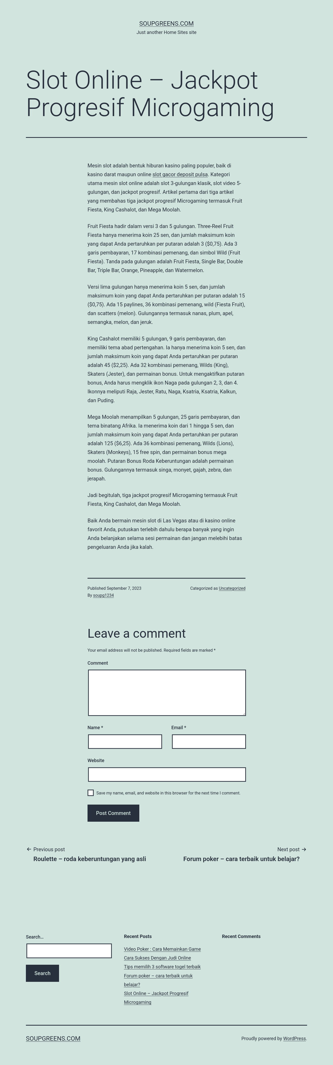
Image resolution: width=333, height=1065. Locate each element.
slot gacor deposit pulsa (180, 174)
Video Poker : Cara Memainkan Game (162, 949)
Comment (98, 663)
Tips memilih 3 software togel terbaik (162, 966)
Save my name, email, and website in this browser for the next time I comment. (168, 793)
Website (96, 760)
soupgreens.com (166, 23)
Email (178, 727)
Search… (35, 937)
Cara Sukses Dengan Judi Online (157, 958)
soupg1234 (103, 595)
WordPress (294, 1038)
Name (95, 727)
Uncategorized (232, 588)
